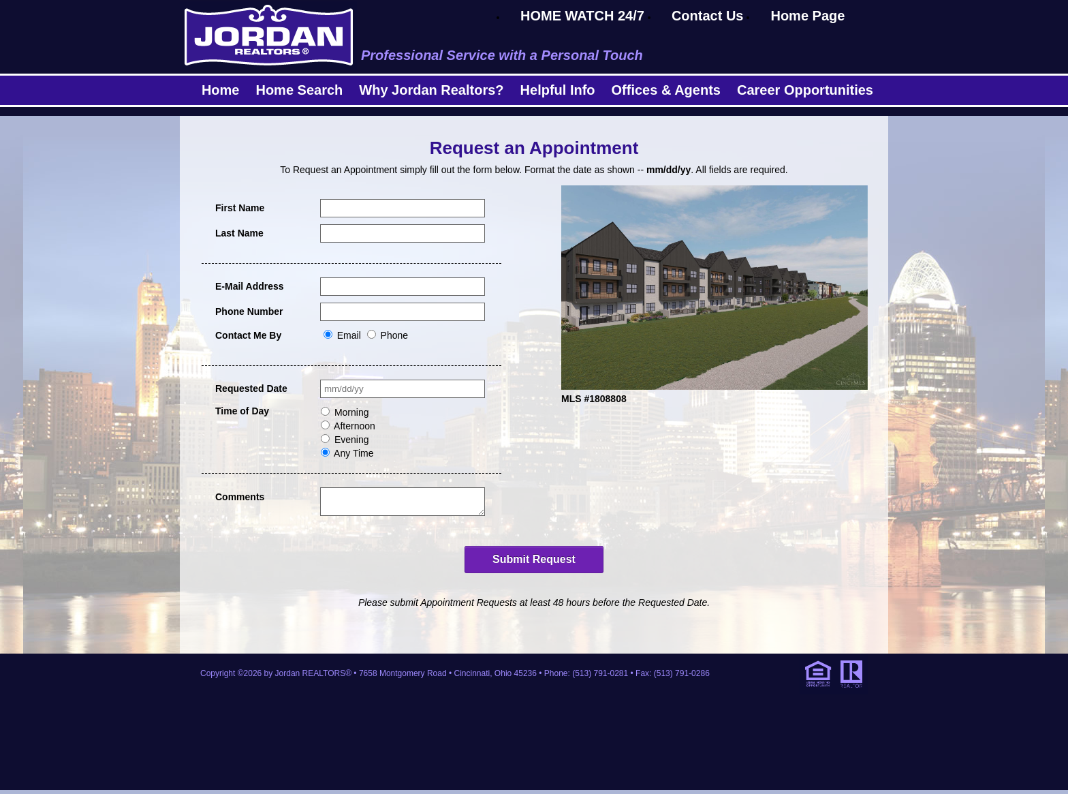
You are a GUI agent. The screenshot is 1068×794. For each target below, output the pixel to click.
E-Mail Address (249, 286)
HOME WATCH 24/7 (582, 15)
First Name (239, 207)
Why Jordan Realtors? (431, 89)
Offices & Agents (666, 89)
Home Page (807, 15)
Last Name (239, 233)
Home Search (299, 89)
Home (221, 89)
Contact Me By (248, 335)
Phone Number (249, 311)
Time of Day (242, 411)
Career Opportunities (805, 89)
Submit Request (534, 563)
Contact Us (708, 15)
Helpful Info (557, 89)
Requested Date (251, 388)
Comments (239, 496)
